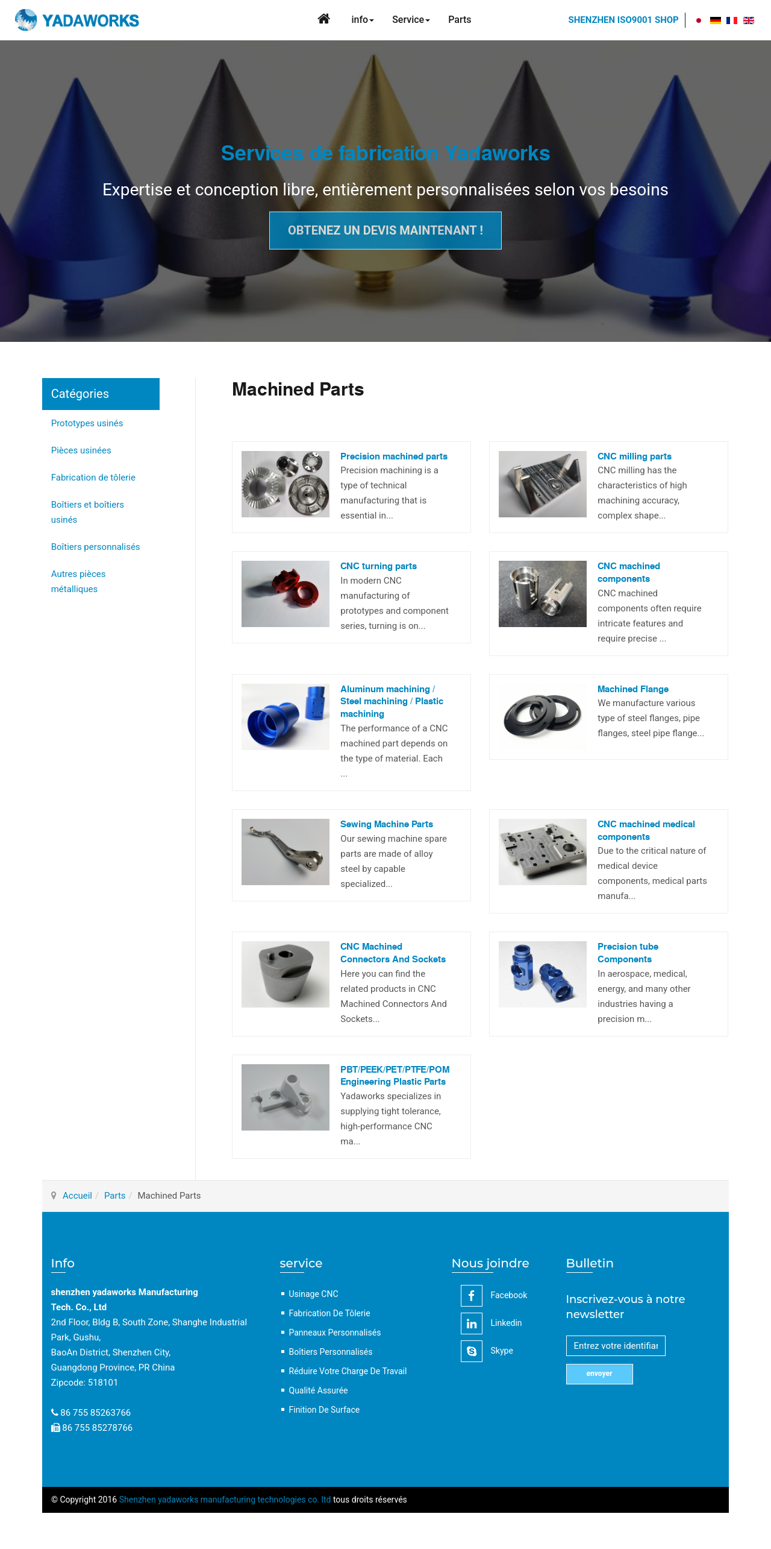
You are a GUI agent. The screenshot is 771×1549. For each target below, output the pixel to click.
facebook (494, 1296)
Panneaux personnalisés (335, 1332)
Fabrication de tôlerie (93, 477)
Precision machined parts (394, 457)
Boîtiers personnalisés (95, 546)
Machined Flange (633, 689)
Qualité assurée (318, 1390)
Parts (115, 1195)
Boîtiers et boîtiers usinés (87, 512)
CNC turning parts (378, 566)
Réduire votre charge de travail (348, 1371)
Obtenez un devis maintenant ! (385, 230)
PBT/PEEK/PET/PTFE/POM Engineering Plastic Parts (394, 1076)
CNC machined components (629, 573)
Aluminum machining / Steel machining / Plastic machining (391, 702)
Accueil (77, 1195)
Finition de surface (324, 1410)
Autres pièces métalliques (78, 582)
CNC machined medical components (646, 831)
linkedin (491, 1323)
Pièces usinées (81, 450)
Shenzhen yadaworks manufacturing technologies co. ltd (225, 1499)
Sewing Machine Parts (386, 824)
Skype (487, 1351)
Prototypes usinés (87, 423)
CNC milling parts (635, 457)
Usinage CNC (314, 1294)
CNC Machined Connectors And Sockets (393, 953)
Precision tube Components (628, 953)
